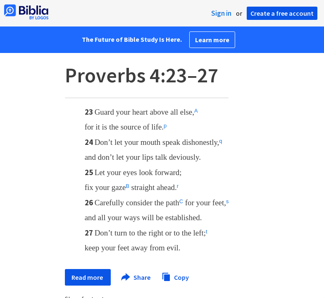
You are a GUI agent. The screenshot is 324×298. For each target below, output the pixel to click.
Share (136, 277)
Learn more (212, 40)
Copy (175, 276)
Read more (87, 277)
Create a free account (282, 13)
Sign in (221, 13)
